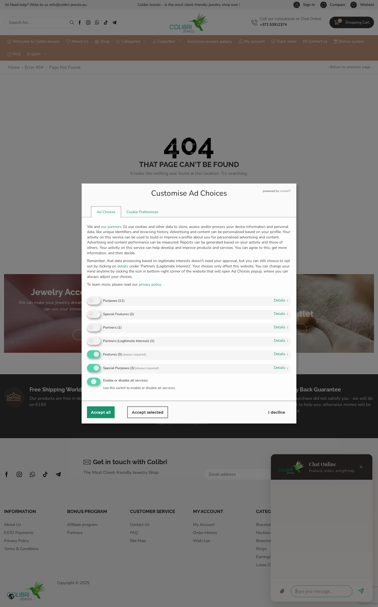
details (281, 300)
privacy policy (150, 284)
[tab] (106, 211)
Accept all (101, 412)
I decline (276, 412)
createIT (285, 191)
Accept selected (147, 412)
